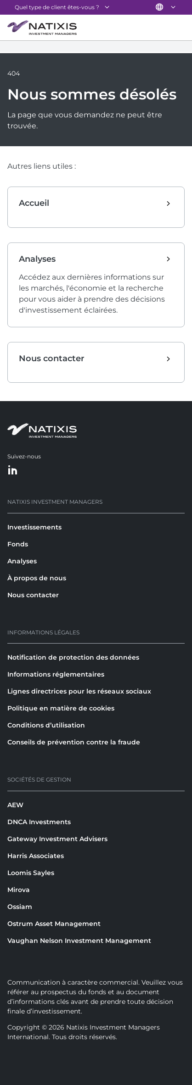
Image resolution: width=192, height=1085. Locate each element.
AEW (15, 805)
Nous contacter (33, 595)
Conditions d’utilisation (46, 725)
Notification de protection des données (73, 657)
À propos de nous (36, 578)
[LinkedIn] (12, 470)
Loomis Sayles (30, 873)
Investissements (34, 527)
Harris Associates (35, 856)
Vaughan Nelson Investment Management (79, 940)
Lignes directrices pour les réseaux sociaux (79, 691)
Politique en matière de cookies (60, 708)
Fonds (17, 544)
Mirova (18, 890)
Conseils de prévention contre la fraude (73, 742)
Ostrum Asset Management (54, 924)
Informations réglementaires (55, 674)
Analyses (22, 561)
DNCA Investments (39, 822)
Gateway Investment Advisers (57, 839)
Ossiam (19, 907)
